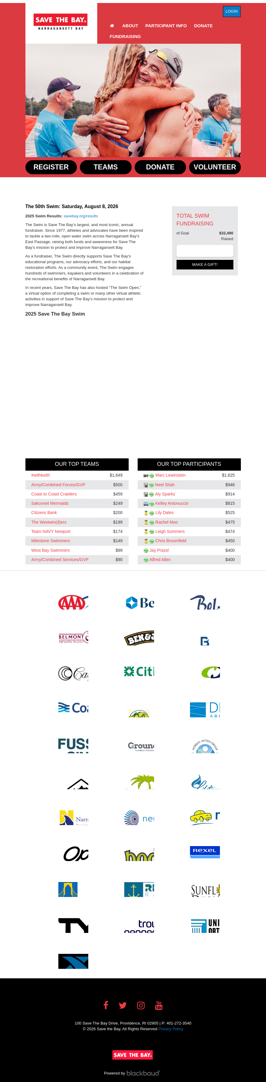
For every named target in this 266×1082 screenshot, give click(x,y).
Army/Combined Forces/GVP (58, 484)
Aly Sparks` (166, 494)
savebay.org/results (81, 216)
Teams (106, 167)
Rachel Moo (166, 522)
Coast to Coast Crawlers (54, 494)
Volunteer (215, 167)
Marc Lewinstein (170, 475)
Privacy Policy (170, 1029)
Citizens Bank (44, 512)
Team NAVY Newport (51, 531)
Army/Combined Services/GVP (60, 559)
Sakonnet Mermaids (50, 503)
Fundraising (125, 36)
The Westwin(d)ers (48, 522)
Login (232, 11)
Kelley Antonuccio (172, 503)
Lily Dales (164, 512)
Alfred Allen (160, 559)
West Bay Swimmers (50, 550)
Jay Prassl (159, 550)
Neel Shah (164, 484)
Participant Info (166, 25)
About (130, 25)
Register (51, 167)
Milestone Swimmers (50, 541)
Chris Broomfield (170, 541)
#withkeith (40, 475)
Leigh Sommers (170, 531)
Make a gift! (205, 264)
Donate (203, 25)
